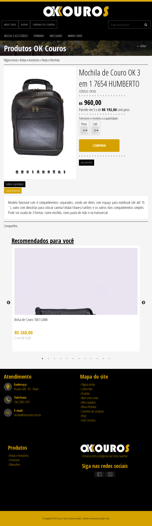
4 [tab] (61, 358)
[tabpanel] (76, 303)
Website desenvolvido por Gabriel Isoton (96, 518)
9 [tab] (91, 358)
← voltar (141, 46)
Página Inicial (10, 60)
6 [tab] (73, 358)
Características (12, 190)
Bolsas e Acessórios (16, 36)
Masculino (56, 36)
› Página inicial (87, 384)
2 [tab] (48, 358)
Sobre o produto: (14, 184)
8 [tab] (85, 358)
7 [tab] (79, 358)
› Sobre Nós (86, 389)
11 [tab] (103, 358)
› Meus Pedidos (88, 407)
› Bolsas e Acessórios (18, 455)
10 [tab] (97, 358)
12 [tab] (109, 358)
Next (143, 303)
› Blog (83, 416)
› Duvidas (84, 393)
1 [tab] (42, 358)
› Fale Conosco (87, 420)
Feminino (39, 36)
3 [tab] (55, 358)
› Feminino (14, 460)
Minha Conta (75, 36)
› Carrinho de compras (91, 411)
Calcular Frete (87, 162)
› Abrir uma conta (89, 398)
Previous (8, 303)
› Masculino (14, 464)
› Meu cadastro (88, 402)
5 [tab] (67, 358)
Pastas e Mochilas (51, 60)
